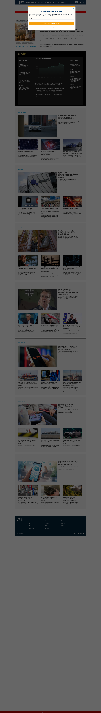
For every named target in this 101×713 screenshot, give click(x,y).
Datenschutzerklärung (44, 27)
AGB (52, 27)
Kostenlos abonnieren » (52, 23)
